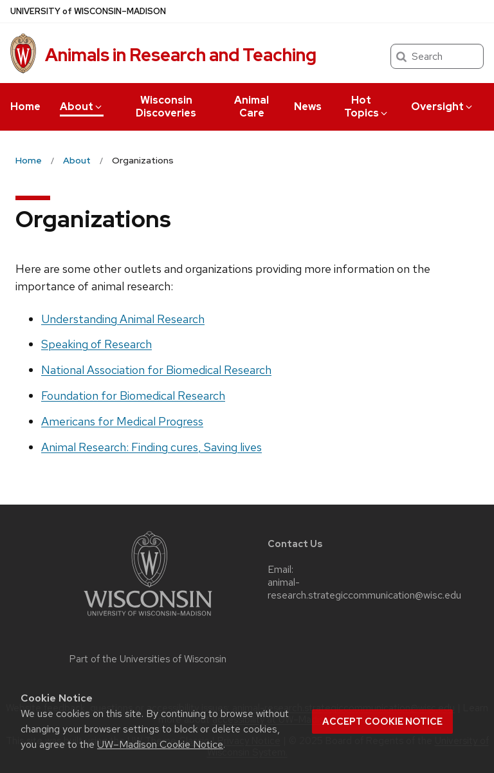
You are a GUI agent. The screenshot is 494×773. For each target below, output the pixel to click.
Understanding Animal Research (123, 319)
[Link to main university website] (148, 618)
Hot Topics (366, 106)
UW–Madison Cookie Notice (160, 744)
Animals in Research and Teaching (180, 54)
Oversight (442, 106)
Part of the (147, 659)
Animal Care (251, 106)
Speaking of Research (96, 344)
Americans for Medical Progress (122, 421)
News (308, 106)
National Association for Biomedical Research (156, 369)
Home (25, 106)
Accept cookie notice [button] (382, 721)
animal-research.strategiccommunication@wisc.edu (364, 589)
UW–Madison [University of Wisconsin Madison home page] (88, 11)
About (82, 106)
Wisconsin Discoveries (166, 106)
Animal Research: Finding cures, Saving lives (151, 447)
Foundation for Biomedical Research (133, 395)
